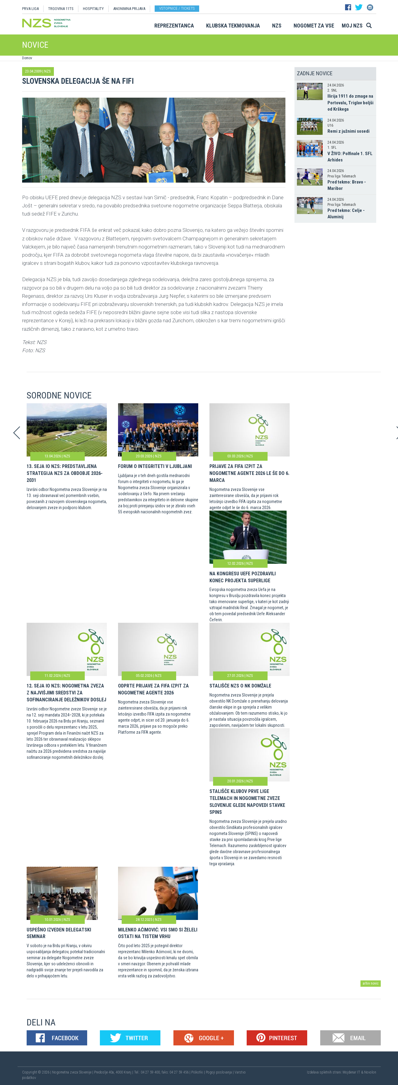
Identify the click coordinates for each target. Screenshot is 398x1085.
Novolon (370, 1072)
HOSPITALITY (93, 8)
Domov (27, 58)
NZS (276, 25)
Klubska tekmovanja (233, 25)
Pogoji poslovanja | (220, 1072)
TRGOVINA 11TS (61, 8)
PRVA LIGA (30, 8)
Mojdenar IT (351, 1072)
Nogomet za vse (314, 25)
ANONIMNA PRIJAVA (129, 8)
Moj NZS (352, 25)
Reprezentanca (174, 25)
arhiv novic (371, 983)
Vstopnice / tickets (177, 8)
